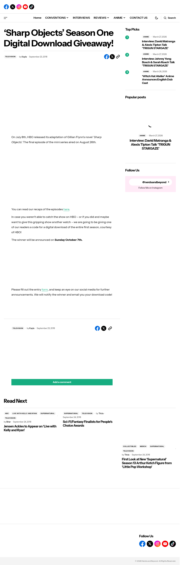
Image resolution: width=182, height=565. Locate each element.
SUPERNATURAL (48, 413)
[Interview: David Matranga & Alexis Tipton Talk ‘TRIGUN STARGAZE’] (132, 42)
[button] (5, 17)
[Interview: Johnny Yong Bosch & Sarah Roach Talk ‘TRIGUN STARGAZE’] (132, 60)
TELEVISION (10, 57)
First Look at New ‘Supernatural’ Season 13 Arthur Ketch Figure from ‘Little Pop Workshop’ (147, 463)
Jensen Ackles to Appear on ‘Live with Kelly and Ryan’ (30, 428)
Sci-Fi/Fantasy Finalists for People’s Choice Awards (87, 423)
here (66, 209)
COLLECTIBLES (129, 446)
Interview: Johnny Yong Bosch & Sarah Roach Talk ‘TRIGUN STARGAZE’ (158, 62)
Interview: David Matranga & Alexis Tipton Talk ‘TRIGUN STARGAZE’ (158, 45)
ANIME (146, 37)
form (45, 289)
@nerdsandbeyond (154, 182)
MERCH (143, 446)
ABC (7, 413)
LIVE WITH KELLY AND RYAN (24, 413)
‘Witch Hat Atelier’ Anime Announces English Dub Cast (158, 80)
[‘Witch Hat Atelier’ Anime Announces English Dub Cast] (132, 77)
